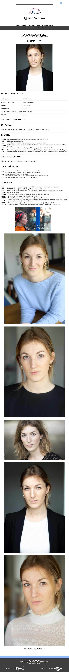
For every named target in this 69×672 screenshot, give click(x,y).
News (38, 25)
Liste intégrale (42, 27)
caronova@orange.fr (34, 663)
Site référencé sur (15, 668)
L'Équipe (24, 25)
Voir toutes (34, 649)
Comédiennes (26, 27)
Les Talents (32, 25)
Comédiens (34, 27)
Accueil (17, 25)
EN (63, 3)
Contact (31, 41)
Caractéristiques (13, 119)
